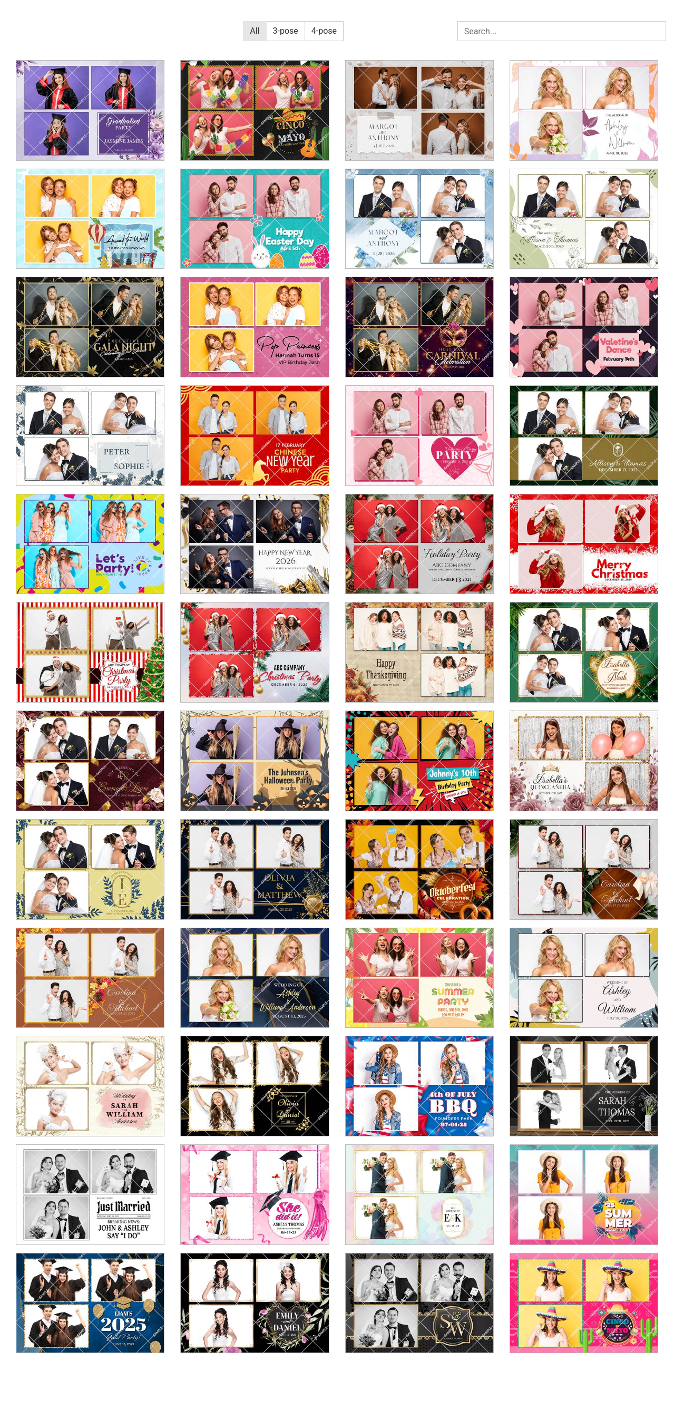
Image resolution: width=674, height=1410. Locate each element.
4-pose (324, 31)
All (254, 31)
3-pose (285, 31)
